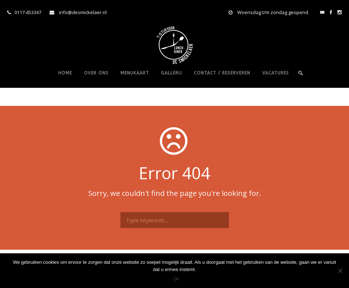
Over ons (96, 73)
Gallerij (171, 73)
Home (65, 73)
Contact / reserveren (222, 73)
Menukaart (134, 73)
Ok (176, 278)
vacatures (275, 73)
